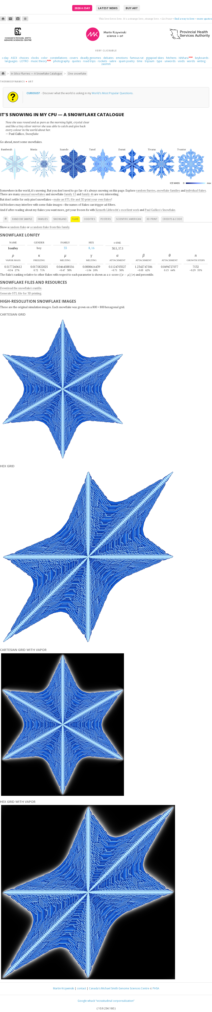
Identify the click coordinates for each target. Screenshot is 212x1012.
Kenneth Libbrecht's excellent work (117, 210)
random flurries (145, 190)
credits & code (172, 219)
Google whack (86, 1001)
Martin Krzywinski (63, 988)
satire (112, 61)
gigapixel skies (155, 58)
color (44, 58)
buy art (132, 8)
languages (11, 61)
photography (61, 61)
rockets (102, 61)
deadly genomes (90, 58)
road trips (89, 61)
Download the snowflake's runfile (21, 288)
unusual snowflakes (33, 194)
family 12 (70, 194)
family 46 (87, 194)
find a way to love (185, 18)
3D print (152, 219)
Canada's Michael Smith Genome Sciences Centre (119, 988)
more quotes (204, 18)
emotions (122, 58)
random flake (18, 227)
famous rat (137, 58)
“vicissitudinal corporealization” (115, 1001)
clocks (35, 58)
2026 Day (82, 8)
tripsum (149, 61)
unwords (170, 61)
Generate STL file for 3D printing (20, 293)
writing (201, 61)
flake (75, 219)
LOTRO (24, 61)
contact (81, 988)
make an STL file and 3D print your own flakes (82, 199)
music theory (39, 61)
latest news (108, 8)
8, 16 (91, 248)
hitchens (171, 58)
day (5, 58)
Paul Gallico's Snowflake (160, 210)
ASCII (14, 58)
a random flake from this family (49, 227)
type (159, 61)
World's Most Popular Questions (112, 93)
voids (181, 61)
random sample (22, 219)
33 (65, 248)
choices (24, 58)
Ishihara (184, 58)
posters (105, 219)
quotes (76, 61)
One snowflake (77, 73)
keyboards (201, 58)
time (139, 61)
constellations (58, 58)
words (191, 61)
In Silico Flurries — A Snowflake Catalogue (36, 73)
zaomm (106, 64)
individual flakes (196, 190)
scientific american (128, 219)
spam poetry (127, 61)
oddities (89, 219)
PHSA (156, 988)
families (43, 219)
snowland (60, 219)
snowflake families (168, 190)
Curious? (33, 93)
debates (108, 58)
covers (74, 58)
